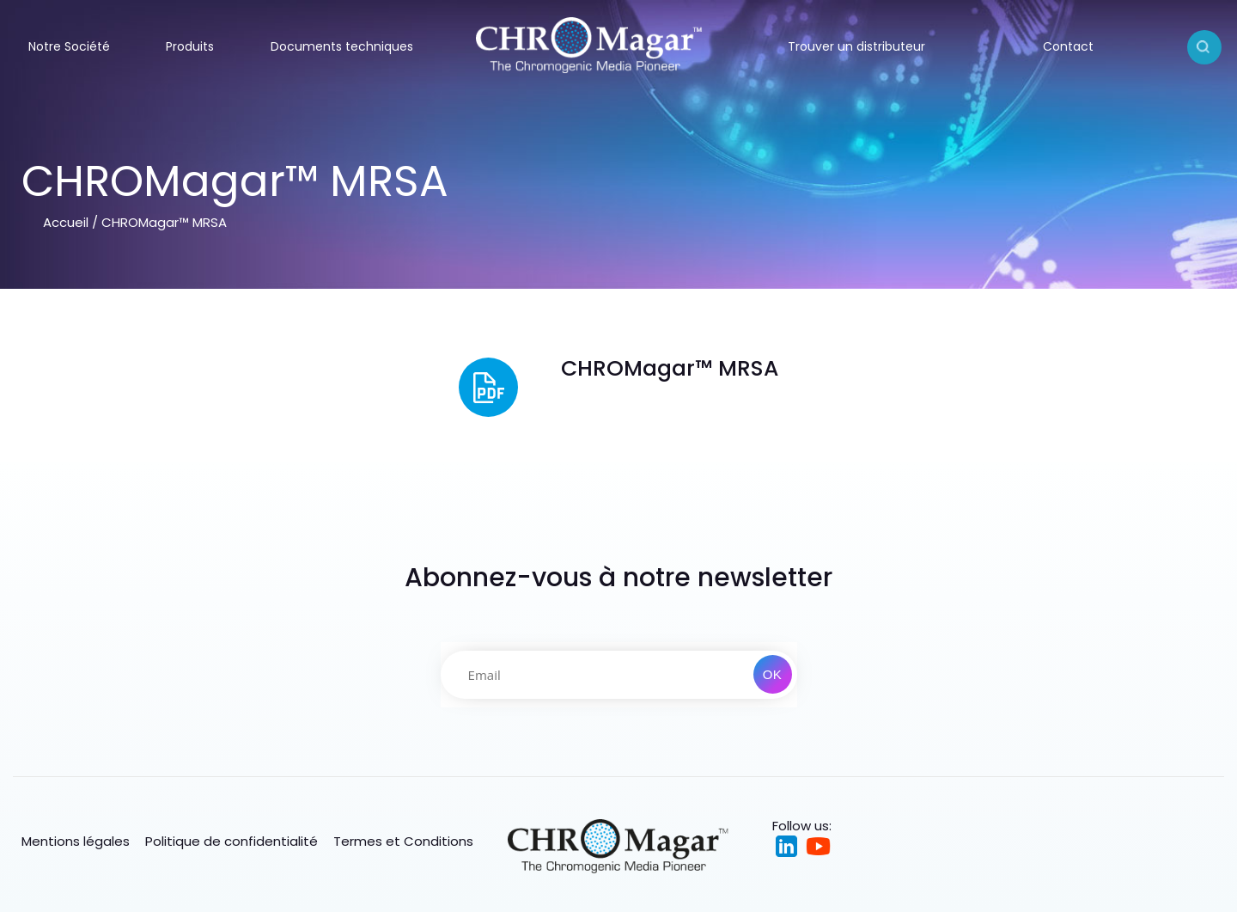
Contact (1068, 46)
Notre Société (69, 46)
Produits (190, 46)
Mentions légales (75, 841)
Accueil (65, 222)
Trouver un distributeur (856, 46)
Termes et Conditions (403, 841)
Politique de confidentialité (231, 841)
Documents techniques (342, 46)
